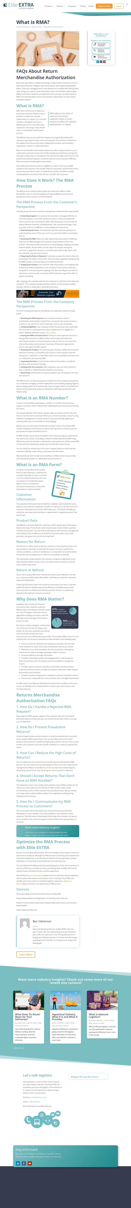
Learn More (25, 954)
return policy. (51, 332)
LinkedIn (105, 1177)
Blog (45, 27)
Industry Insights (98, 1023)
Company (71, 6)
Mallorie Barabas (97, 1020)
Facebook (105, 1181)
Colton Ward (21, 1023)
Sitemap (104, 1192)
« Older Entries (18, 1048)
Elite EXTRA (47, 768)
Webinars (60, 1185)
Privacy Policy (84, 1199)
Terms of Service (85, 1196)
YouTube (105, 1185)
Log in (37, 1190)
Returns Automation (55, 27)
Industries (82, 1181)
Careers (82, 1188)
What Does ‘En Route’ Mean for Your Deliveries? (27, 1017)
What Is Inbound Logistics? (98, 1015)
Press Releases (62, 1192)
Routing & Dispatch (21, 1026)
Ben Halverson (24, 27)
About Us (82, 1177)
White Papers (62, 1181)
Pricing (82, 6)
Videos (59, 1188)
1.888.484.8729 (34, 1102)
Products (48, 6)
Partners (82, 1185)
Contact (91, 6)
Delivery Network (41, 1181)
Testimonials (83, 1192)
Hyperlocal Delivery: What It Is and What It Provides (65, 1017)
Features (59, 6)
